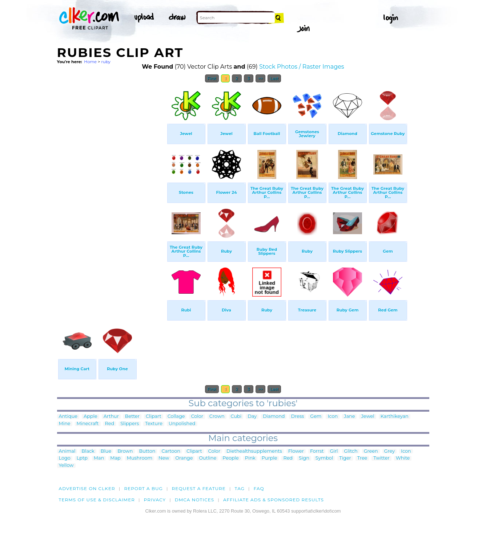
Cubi (236, 416)
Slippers (129, 423)
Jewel (367, 416)
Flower (296, 451)
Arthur (111, 416)
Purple (269, 458)
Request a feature (199, 488)
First (212, 78)
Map (115, 458)
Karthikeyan (395, 416)
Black (87, 451)
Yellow (66, 465)
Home (90, 61)
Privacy (155, 499)
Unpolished (182, 423)
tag (240, 488)
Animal (67, 451)
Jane (349, 416)
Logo (65, 458)
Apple (90, 416)
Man (99, 458)
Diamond (274, 416)
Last (274, 78)
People (230, 458)
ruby (106, 61)
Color (197, 416)
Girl (334, 451)
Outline (207, 458)
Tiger (345, 458)
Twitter (381, 458)
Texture (153, 423)
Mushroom (139, 458)
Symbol (324, 458)
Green (371, 451)
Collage (176, 416)
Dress (297, 416)
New (163, 458)
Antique (68, 416)
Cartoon (170, 451)
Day (252, 416)
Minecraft (88, 423)
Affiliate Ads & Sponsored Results (273, 499)
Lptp (82, 458)
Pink (250, 458)
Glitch (350, 451)
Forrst (317, 451)
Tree (362, 458)
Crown (217, 416)
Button (147, 451)
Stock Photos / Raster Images (301, 66)
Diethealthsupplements (254, 451)
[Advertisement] (111, 195)
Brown (125, 451)
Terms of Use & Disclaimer (97, 499)
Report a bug (143, 488)
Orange (184, 458)
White (403, 458)
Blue (106, 451)
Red (110, 423)
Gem (315, 416)
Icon (333, 416)
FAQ (259, 488)
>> (260, 78)
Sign (304, 458)
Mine (65, 423)
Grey (389, 451)
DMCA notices (194, 499)
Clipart (153, 416)
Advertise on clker (87, 488)
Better (132, 416)
